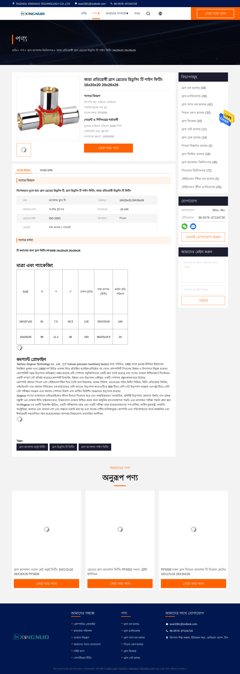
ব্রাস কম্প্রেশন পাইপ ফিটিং (95, 446)
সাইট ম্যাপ (79, 651)
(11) (194, 129)
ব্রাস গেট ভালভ (132, 657)
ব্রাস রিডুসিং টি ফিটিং (63, 446)
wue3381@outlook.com (90, 3)
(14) (194, 137)
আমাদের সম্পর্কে (117, 13)
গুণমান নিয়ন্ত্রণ (81, 637)
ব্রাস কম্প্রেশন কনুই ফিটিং (32, 446)
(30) (194, 96)
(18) (196, 154)
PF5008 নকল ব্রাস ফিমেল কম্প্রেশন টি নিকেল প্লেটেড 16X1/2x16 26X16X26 (193, 572)
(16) (192, 121)
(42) (197, 104)
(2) (197, 145)
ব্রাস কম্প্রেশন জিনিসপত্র (40, 50)
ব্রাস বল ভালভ (131, 624)
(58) (194, 88)
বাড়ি (84, 13)
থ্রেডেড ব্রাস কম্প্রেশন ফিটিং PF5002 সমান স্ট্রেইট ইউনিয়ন (117, 572)
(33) (196, 112)
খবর (137, 13)
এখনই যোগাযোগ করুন (203, 237)
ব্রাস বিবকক (130, 651)
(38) (199, 162)
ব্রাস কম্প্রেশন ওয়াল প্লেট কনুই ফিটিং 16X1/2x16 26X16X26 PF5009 (43, 572)
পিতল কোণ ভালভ (133, 644)
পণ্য (96, 13)
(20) (201, 187)
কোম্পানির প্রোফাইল (84, 624)
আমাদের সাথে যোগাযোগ (87, 644)
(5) (200, 178)
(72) (197, 170)
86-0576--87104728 (123, 3)
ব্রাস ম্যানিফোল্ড (132, 630)
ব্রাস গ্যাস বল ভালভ (134, 637)
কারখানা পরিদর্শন (83, 630)
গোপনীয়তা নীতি (83, 657)
